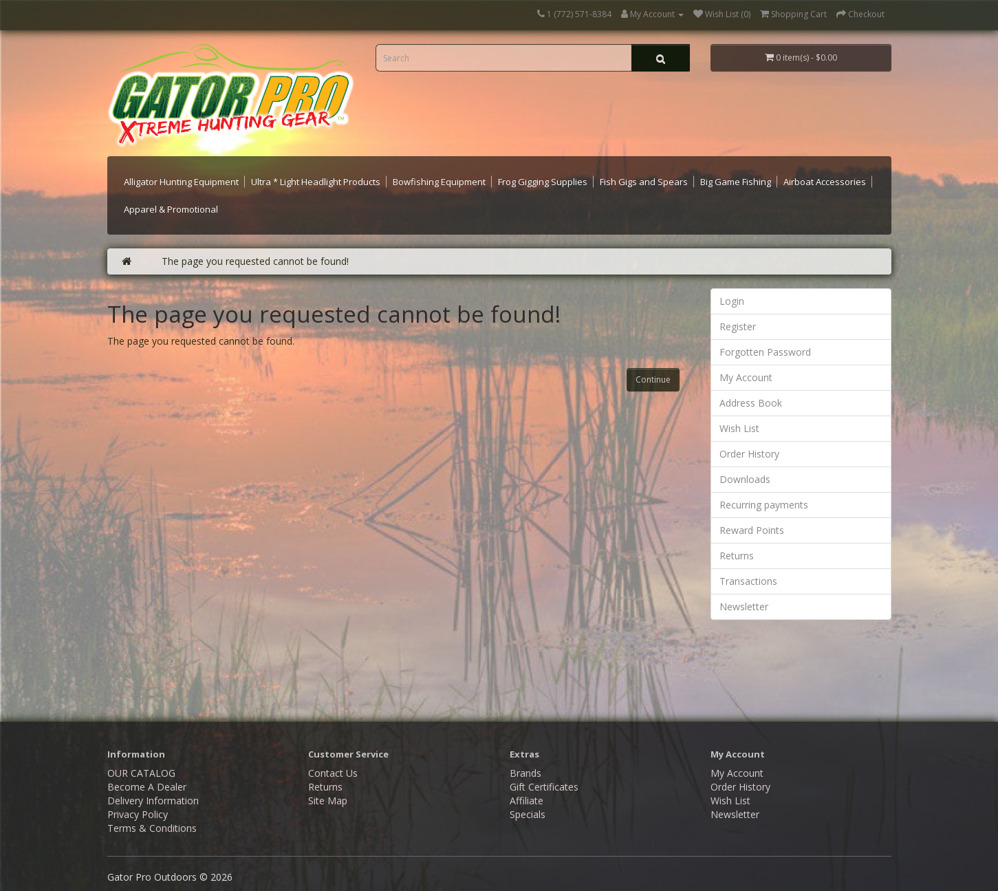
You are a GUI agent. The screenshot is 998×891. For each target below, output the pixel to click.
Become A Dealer (146, 786)
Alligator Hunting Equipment (181, 181)
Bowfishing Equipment (439, 181)
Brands (525, 773)
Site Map (327, 800)
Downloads (744, 479)
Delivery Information (153, 800)
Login (731, 301)
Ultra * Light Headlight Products (315, 181)
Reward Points (751, 530)
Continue (653, 379)
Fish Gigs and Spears (644, 181)
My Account (745, 377)
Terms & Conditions (152, 828)
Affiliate (526, 800)
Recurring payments (763, 504)
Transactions (748, 581)
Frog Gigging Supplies (542, 181)
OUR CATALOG (141, 773)
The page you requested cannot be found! (255, 261)
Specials (527, 814)
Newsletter (743, 606)
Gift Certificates (544, 786)
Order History (749, 453)
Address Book (750, 402)
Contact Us (333, 773)
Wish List (739, 428)
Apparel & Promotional (171, 209)
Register (737, 326)
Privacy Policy (137, 814)
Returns (736, 555)
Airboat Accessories (824, 181)
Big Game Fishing (735, 181)
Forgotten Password (765, 351)
